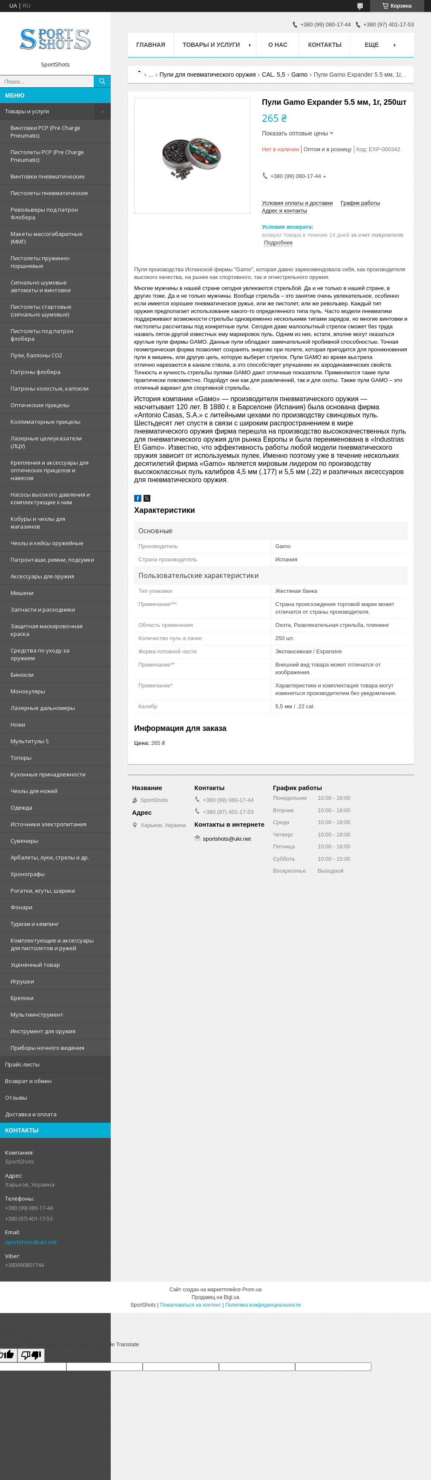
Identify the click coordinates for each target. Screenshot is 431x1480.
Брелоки (22, 998)
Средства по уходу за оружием (40, 654)
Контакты (324, 44)
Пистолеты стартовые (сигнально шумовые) (41, 310)
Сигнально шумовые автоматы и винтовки (41, 286)
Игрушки (22, 981)
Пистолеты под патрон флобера (42, 334)
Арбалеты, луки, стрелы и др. (50, 857)
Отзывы (16, 1097)
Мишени (22, 593)
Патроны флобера (35, 372)
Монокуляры (28, 691)
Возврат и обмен (28, 1081)
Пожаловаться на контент (190, 1305)
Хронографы (28, 874)
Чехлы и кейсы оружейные (47, 543)
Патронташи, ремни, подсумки (52, 559)
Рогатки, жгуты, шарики (43, 890)
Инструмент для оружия (43, 1031)
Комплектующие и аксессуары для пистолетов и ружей (52, 944)
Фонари (21, 907)
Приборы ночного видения (47, 1048)
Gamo (299, 74)
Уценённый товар (35, 964)
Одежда (21, 807)
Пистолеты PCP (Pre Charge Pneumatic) (47, 156)
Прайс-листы (22, 1064)
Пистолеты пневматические (49, 193)
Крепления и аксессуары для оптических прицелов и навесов (50, 470)
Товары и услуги (27, 111)
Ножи (18, 724)
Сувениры (24, 841)
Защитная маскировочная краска (47, 630)
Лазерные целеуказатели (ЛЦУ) (46, 442)
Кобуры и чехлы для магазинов (38, 522)
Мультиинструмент (37, 1014)
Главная (150, 44)
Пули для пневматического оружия (208, 74)
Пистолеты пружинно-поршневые (41, 262)
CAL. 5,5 (273, 74)
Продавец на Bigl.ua (215, 1297)
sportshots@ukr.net (31, 1242)
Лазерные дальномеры (43, 708)
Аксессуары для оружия (42, 576)
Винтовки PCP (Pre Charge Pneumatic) (45, 131)
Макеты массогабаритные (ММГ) (47, 237)
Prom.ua (251, 1290)
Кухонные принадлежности (48, 774)
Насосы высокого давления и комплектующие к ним (50, 498)
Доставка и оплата (31, 1114)
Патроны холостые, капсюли (50, 388)
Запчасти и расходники (43, 609)
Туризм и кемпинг (35, 924)
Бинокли (22, 674)
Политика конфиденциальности (263, 1305)
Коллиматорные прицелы (45, 421)
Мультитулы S (30, 741)
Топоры (21, 758)
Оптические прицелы (40, 405)
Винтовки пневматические (48, 176)
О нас (277, 44)
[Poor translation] (31, 1355)
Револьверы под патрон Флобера (44, 213)
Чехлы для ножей (34, 791)
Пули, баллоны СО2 (36, 355)
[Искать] (102, 81)
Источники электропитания (48, 824)
